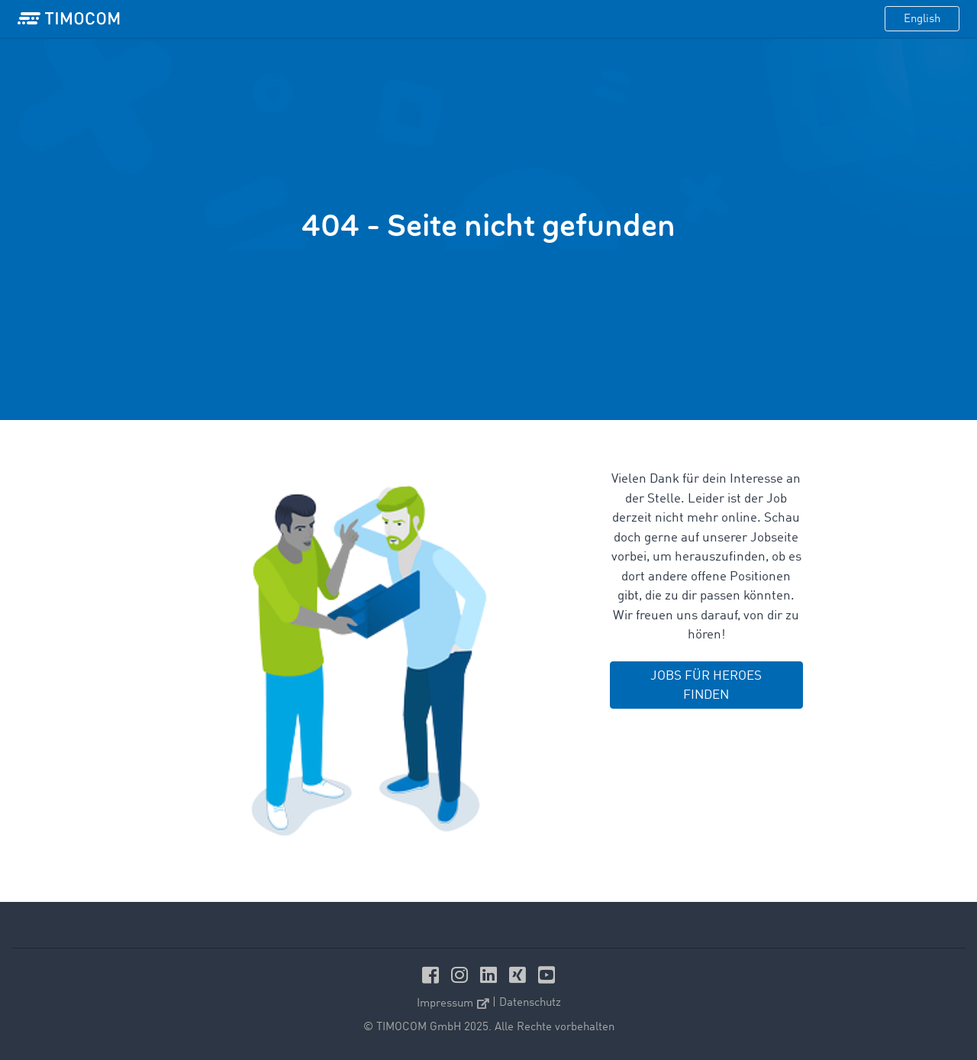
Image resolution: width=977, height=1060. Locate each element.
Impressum (453, 1003)
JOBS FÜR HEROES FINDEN (706, 686)
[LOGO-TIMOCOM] (69, 19)
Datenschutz (530, 1003)
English (922, 19)
